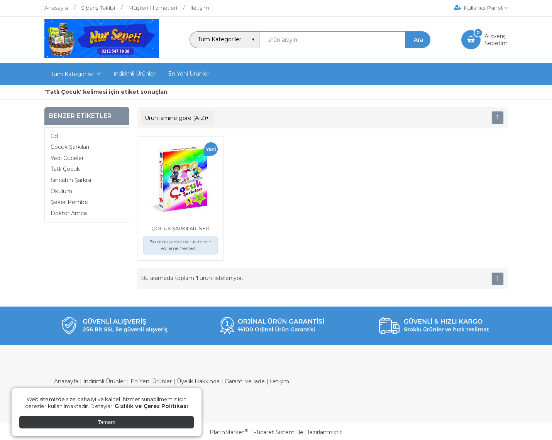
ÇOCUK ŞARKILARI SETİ (180, 228)
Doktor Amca (69, 213)
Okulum (61, 191)
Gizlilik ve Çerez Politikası (151, 406)
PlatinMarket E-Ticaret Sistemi (253, 432)
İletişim (279, 381)
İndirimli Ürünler (104, 381)
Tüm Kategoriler (72, 74)
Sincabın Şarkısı (71, 180)
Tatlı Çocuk (65, 168)
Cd (54, 136)
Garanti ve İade (245, 381)
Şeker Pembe (69, 202)
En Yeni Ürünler (151, 381)
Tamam (106, 422)
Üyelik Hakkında (198, 381)
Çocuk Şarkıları (70, 146)
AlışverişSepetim (496, 40)
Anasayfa (66, 381)
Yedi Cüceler (67, 158)
